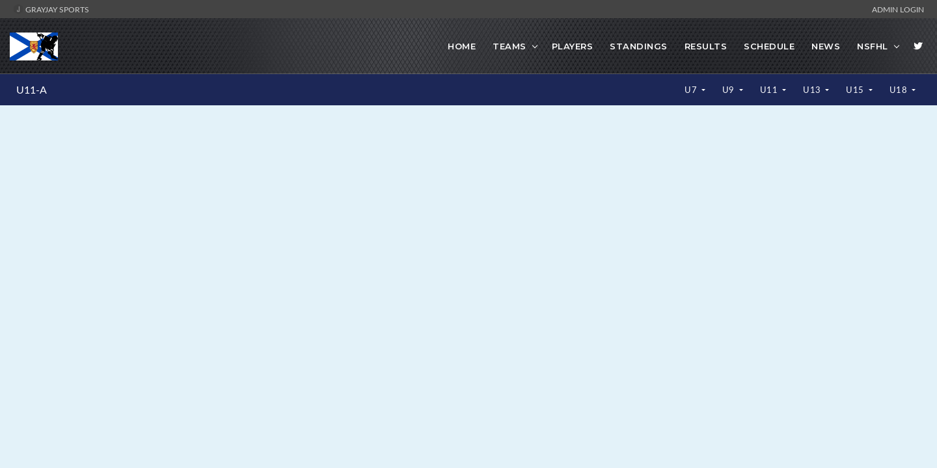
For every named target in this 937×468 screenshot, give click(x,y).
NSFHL (872, 46)
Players (572, 46)
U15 (856, 90)
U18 (899, 90)
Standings (639, 46)
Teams (509, 46)
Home (462, 46)
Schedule (769, 46)
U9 (729, 90)
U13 (813, 90)
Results (706, 46)
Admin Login (898, 9)
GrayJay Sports (51, 9)
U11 (770, 90)
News (825, 46)
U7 (692, 90)
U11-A (31, 90)
